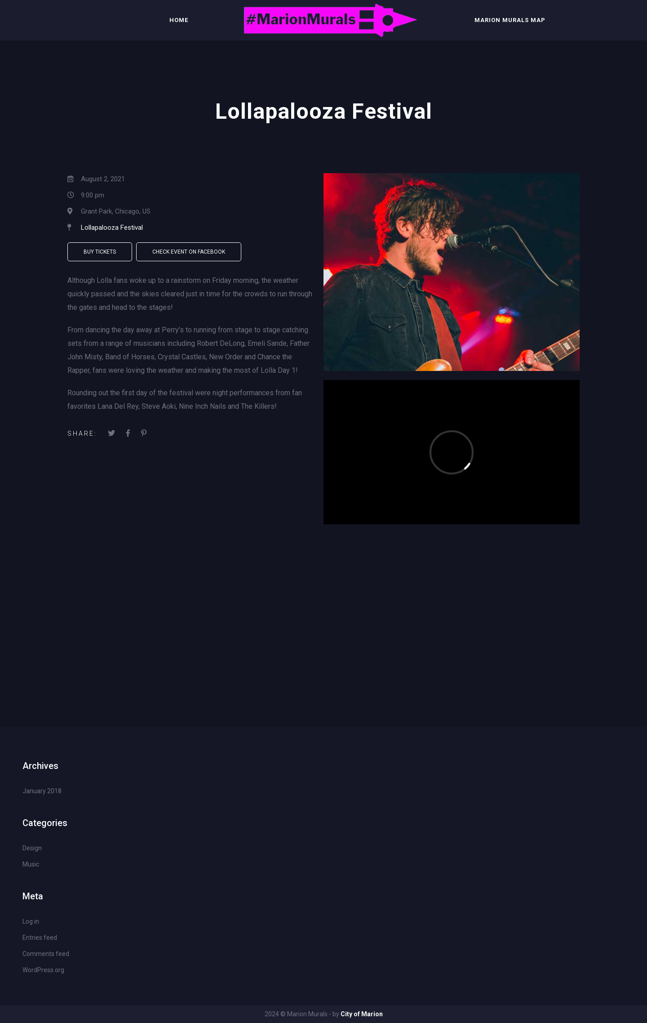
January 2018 (42, 791)
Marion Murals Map (509, 20)
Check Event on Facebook (188, 252)
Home (178, 20)
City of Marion (362, 1014)
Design (32, 848)
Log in (30, 921)
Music (30, 864)
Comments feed (45, 953)
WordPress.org (43, 970)
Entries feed (39, 937)
